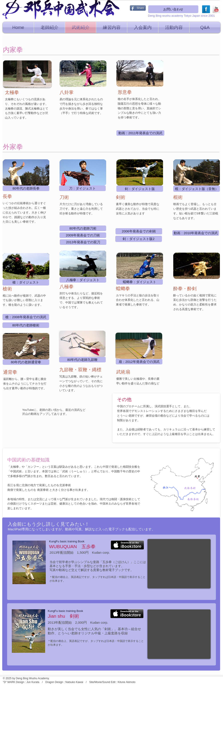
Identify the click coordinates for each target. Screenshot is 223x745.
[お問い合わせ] (173, 9)
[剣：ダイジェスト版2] (138, 239)
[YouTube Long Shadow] (216, 9)
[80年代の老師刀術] (83, 228)
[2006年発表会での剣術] (138, 231)
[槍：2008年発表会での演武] (25, 317)
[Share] (138, 8)
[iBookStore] (127, 545)
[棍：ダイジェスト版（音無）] (196, 189)
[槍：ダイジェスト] (25, 282)
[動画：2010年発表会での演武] (195, 233)
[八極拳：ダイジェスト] (83, 280)
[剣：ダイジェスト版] (139, 189)
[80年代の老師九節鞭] (82, 359)
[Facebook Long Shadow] (206, 9)
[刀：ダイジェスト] (82, 188)
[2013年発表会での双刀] (83, 242)
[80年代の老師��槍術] (25, 325)
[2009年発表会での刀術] (83, 235)
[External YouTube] (179, 563)
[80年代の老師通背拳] (26, 362)
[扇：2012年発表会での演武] (139, 361)
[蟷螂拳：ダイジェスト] (139, 282)
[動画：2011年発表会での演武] (140, 133)
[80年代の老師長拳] (26, 188)
